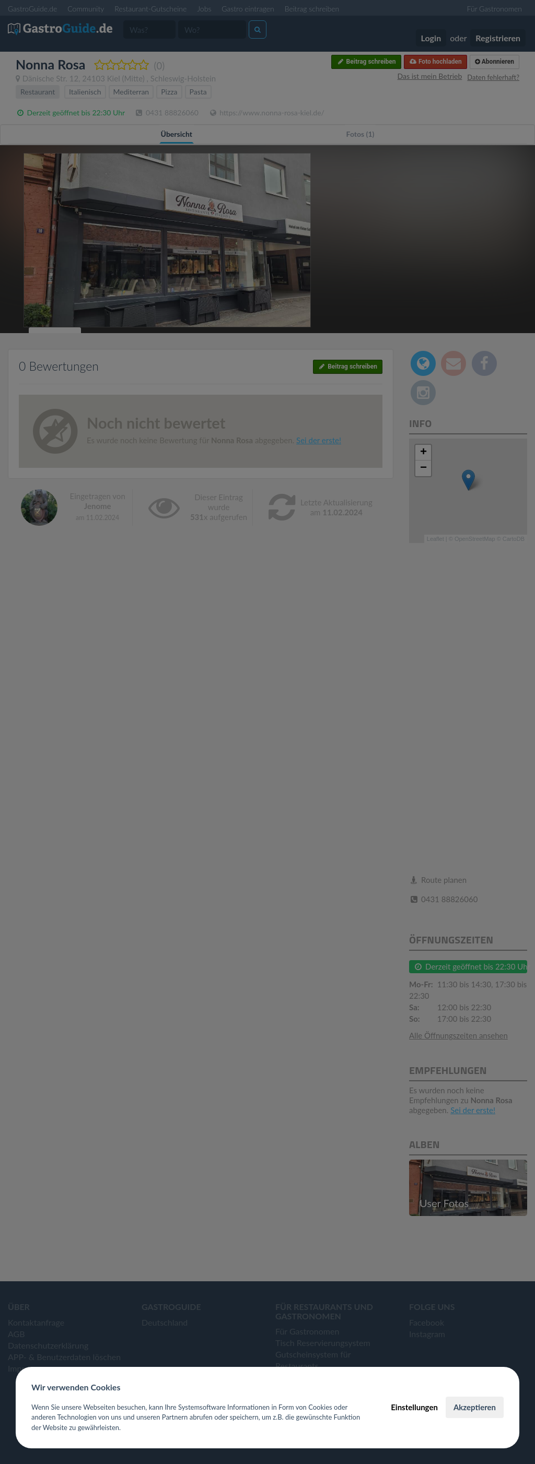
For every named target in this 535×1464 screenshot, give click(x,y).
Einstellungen (414, 1407)
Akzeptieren (474, 1407)
